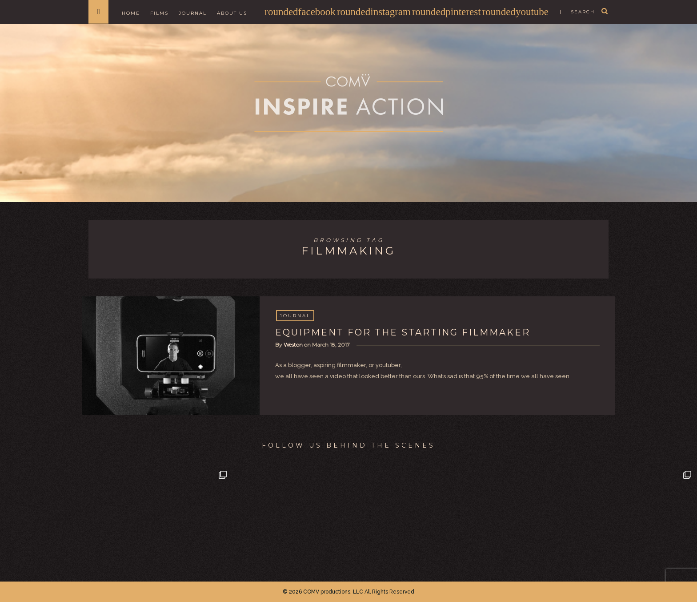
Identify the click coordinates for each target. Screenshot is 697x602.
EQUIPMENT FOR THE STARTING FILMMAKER (402, 332)
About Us (232, 13)
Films (159, 13)
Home (131, 13)
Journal (193, 13)
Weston (293, 344)
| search (577, 12)
